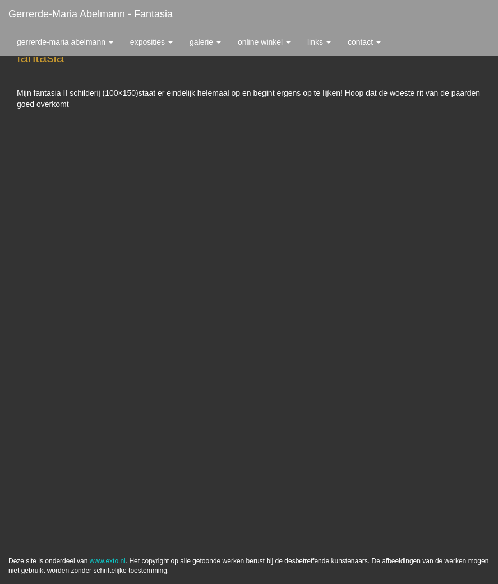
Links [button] (319, 42)
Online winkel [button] (264, 42)
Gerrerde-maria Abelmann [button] (65, 42)
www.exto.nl (108, 561)
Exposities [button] (151, 42)
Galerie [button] (205, 42)
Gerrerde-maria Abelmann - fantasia (90, 14)
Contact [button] (364, 42)
